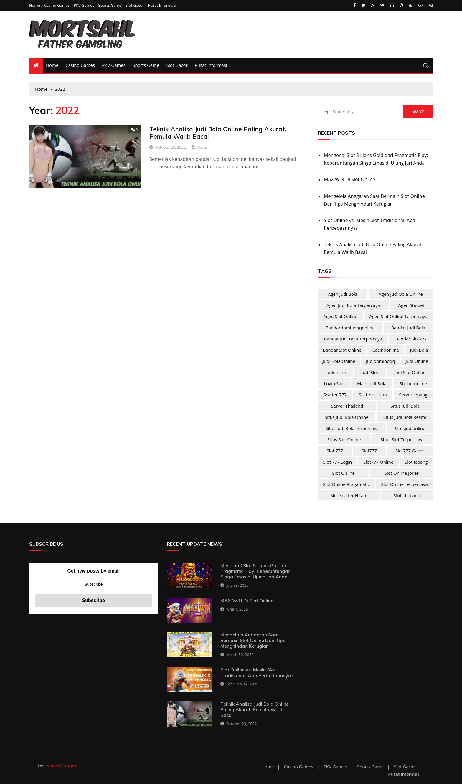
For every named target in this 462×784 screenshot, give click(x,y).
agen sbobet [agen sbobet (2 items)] (411, 305)
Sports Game (109, 5)
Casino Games (57, 5)
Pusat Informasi (162, 5)
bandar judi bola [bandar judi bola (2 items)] (408, 327)
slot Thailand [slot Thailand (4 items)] (407, 495)
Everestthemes (60, 765)
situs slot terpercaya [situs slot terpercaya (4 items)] (402, 439)
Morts (202, 147)
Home (34, 5)
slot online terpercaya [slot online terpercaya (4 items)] (404, 484)
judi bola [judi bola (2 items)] (419, 350)
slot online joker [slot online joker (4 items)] (402, 473)
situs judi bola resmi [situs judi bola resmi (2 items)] (404, 417)
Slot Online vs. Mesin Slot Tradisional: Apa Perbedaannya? (369, 224)
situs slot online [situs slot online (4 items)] (344, 439)
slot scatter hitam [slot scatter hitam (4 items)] (349, 495)
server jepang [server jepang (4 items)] (413, 395)
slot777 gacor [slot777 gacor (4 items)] (409, 451)
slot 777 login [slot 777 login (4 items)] (337, 462)
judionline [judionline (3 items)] (335, 372)
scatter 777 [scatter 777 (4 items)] (335, 395)
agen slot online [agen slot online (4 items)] (340, 316)
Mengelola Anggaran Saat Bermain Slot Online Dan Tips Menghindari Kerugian (374, 200)
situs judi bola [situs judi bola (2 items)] (405, 406)
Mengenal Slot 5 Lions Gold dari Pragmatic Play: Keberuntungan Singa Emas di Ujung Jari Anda (376, 159)
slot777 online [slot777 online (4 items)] (378, 462)
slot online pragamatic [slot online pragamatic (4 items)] (346, 484)
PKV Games (84, 5)
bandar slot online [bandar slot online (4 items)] (342, 350)
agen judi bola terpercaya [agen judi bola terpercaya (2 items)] (353, 305)
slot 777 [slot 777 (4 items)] (334, 451)
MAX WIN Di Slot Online (349, 179)
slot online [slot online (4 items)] (343, 473)
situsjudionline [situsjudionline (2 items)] (410, 428)
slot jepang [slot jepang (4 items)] (416, 462)
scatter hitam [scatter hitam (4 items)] (373, 395)
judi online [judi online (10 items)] (417, 361)
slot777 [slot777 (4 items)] (369, 451)
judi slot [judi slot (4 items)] (370, 372)
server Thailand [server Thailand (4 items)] (347, 406)
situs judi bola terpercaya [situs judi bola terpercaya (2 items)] (352, 428)
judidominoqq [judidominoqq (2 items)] (380, 361)
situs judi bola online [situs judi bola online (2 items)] (346, 417)
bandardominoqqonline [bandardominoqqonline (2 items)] (350, 327)
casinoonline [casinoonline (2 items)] (385, 350)
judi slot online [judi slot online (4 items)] (409, 372)
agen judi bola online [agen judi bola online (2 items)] (401, 294)
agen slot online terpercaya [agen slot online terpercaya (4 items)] (398, 316)
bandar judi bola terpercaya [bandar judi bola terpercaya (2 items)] (353, 339)
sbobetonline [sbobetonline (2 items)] (413, 383)
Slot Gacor (135, 5)
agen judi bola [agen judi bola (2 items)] (342, 294)
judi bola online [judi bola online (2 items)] (339, 361)
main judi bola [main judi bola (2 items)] (372, 383)
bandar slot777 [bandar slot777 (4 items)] (411, 339)
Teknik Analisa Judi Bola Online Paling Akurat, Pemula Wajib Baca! (217, 132)
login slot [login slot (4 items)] (334, 383)
